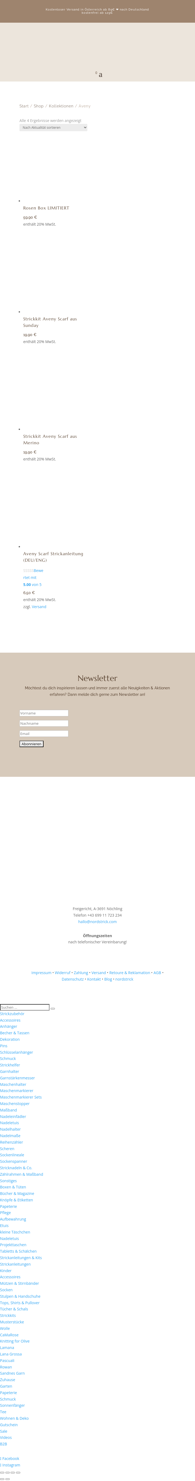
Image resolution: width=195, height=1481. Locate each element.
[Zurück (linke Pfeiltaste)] (2, 1479)
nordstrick (124, 979)
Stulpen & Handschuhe (20, 1296)
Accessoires (10, 1020)
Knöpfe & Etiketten (16, 1199)
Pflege (5, 1212)
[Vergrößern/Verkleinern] (2, 1472)
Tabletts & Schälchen (18, 1251)
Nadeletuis (9, 1122)
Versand (39, 606)
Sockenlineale (12, 1154)
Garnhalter (9, 1071)
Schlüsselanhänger (16, 1052)
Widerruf (63, 972)
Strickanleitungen (15, 1264)
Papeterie (8, 1206)
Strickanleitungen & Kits (21, 1257)
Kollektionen (61, 106)
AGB (157, 972)
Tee (3, 1411)
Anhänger (8, 1026)
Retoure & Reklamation (129, 972)
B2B (3, 1443)
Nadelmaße (10, 1135)
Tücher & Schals (14, 1308)
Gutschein (9, 1424)
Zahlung (81, 972)
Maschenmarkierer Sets (21, 1097)
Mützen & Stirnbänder (19, 1283)
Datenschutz (73, 979)
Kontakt (94, 979)
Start (24, 106)
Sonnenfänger (12, 1405)
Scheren (7, 1148)
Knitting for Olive (14, 1341)
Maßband (8, 1110)
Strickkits (8, 1315)
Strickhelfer (10, 1064)
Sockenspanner (13, 1161)
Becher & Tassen (14, 1032)
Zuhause (7, 1379)
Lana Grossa (11, 1354)
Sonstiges (8, 1180)
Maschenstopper (15, 1103)
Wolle (5, 1328)
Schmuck (8, 1058)
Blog (108, 979)
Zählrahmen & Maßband (21, 1174)
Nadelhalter (10, 1129)
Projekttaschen (13, 1244)
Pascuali (7, 1360)
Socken (6, 1289)
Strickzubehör (12, 1013)
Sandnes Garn (12, 1373)
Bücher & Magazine (17, 1193)
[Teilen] (13, 1472)
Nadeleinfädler (13, 1116)
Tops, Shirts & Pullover (19, 1302)
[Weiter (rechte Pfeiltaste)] (7, 1479)
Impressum (41, 972)
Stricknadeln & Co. (16, 1167)
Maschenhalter (13, 1084)
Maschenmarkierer (16, 1090)
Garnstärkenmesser (17, 1077)
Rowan (6, 1367)
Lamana (7, 1347)
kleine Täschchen (15, 1232)
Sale (3, 1431)
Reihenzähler (11, 1142)
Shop (39, 106)
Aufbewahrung (13, 1219)
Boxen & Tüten (13, 1186)
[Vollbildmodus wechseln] (7, 1472)
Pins (3, 1045)
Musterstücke (12, 1321)
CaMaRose (9, 1334)
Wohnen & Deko (14, 1418)
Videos (6, 1437)
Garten (6, 1386)
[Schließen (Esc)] (18, 1472)
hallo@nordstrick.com (97, 921)
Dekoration (10, 1039)
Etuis (4, 1225)
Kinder (6, 1270)
